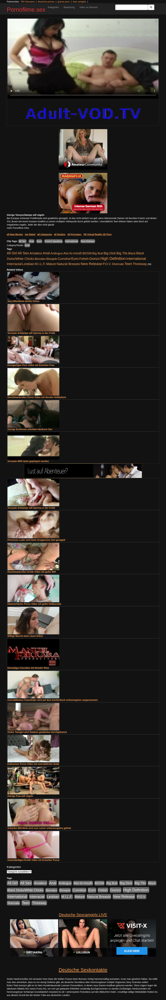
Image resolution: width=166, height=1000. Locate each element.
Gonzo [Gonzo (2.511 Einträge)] (94, 259)
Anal (31, 241)
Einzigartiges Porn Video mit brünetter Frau (30, 365)
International (71, 241)
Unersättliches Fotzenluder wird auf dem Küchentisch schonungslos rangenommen (52, 700)
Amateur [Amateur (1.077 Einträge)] (36, 253)
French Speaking (53, 241)
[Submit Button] (151, 7)
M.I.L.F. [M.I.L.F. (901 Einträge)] (40, 264)
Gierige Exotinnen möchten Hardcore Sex (29, 429)
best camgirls (79, 1)
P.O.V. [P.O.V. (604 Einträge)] (107, 264)
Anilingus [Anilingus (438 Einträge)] (56, 253)
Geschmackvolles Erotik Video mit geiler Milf (31, 572)
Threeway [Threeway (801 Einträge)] (140, 264)
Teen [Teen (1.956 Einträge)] (128, 264)
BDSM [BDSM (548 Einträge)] (87, 253)
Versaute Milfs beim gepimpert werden (28, 461)
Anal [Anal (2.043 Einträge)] (46, 253)
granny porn (64, 1)
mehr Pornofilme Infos (18, 228)
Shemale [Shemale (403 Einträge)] (118, 264)
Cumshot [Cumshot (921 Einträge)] (64, 258)
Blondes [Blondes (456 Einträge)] (40, 258)
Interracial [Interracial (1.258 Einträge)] (14, 264)
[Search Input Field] (131, 7)
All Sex (22, 241)
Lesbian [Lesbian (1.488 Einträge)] (28, 264)
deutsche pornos (46, 1)
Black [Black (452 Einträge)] (132, 253)
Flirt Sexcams (28, 1)
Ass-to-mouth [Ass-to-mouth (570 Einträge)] (72, 253)
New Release (88, 241)
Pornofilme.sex (26, 9)
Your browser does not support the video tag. (83, 59)
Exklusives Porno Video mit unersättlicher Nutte (33, 764)
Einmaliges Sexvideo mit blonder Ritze (28, 668)
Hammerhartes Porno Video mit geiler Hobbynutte (34, 604)
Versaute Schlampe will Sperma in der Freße (31, 333)
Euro (39, 241)
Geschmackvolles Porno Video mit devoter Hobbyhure (36, 397)
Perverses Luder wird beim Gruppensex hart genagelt (36, 540)
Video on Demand (88, 7)
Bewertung (69, 7)
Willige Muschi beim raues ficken (25, 636)
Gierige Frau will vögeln (20, 796)
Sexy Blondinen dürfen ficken (23, 301)
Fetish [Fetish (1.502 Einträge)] (84, 258)
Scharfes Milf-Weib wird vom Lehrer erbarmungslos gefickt (39, 828)
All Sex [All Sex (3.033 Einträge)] (23, 253)
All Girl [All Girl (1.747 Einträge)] (12, 253)
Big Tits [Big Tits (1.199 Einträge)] (122, 253)
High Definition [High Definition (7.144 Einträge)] (113, 258)
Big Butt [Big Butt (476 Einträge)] (97, 253)
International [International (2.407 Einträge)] (136, 259)
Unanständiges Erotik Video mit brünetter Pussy (33, 860)
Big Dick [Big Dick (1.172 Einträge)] (110, 253)
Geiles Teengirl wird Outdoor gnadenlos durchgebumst (37, 732)
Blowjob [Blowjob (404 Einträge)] (51, 258)
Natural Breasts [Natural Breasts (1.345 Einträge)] (68, 264)
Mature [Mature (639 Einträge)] (51, 264)
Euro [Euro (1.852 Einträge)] (75, 259)
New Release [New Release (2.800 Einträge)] (91, 264)
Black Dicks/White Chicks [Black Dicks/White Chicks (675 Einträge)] (25, 890)
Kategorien (53, 7)
